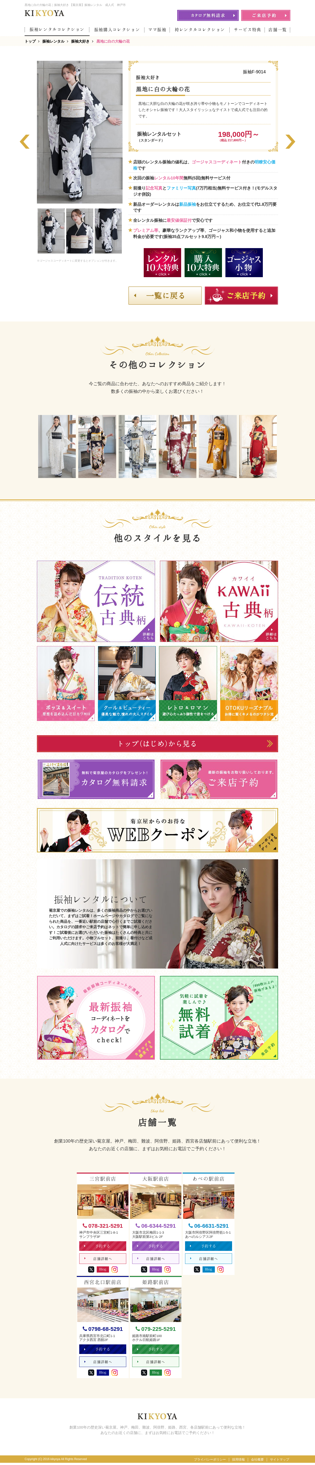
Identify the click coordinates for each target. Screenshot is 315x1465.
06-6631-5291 (209, 1226)
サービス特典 (247, 30)
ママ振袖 (157, 30)
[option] (80, 132)
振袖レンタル (53, 41)
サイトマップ (279, 1462)
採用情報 (238, 1462)
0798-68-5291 (103, 1330)
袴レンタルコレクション (200, 30)
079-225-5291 (156, 1330)
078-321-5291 (103, 1226)
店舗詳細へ (98, 1260)
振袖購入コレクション (117, 30)
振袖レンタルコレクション (57, 29)
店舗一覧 (277, 30)
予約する (97, 1247)
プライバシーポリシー (210, 1462)
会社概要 (257, 1462)
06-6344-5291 (156, 1226)
